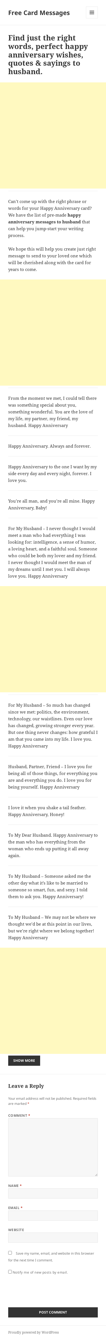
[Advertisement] (53, 135)
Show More (24, 1060)
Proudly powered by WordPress (33, 1332)
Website (16, 1229)
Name (15, 1185)
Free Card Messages (39, 12)
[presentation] (51, 1289)
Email (15, 1207)
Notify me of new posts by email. (40, 1272)
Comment (19, 1115)
